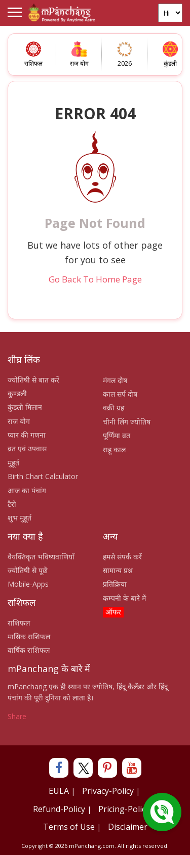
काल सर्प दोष (120, 394)
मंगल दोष (115, 380)
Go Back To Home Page (95, 279)
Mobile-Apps (28, 584)
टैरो (12, 504)
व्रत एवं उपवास (27, 448)
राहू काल (114, 449)
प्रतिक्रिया (115, 584)
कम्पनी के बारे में (124, 598)
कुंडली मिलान (25, 407)
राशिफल (19, 623)
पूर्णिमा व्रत (116, 435)
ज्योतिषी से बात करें (33, 380)
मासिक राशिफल (29, 636)
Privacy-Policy (108, 790)
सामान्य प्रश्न (118, 570)
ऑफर (113, 611)
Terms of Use (69, 826)
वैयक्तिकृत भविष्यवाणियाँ (41, 556)
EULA (59, 790)
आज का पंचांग (27, 490)
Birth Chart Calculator (43, 476)
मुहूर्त (13, 462)
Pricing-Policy (123, 809)
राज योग (19, 421)
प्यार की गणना (27, 435)
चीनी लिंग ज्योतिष (126, 421)
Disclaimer (127, 826)
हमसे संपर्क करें (122, 556)
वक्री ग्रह (113, 407)
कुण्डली (17, 393)
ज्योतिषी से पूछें (28, 570)
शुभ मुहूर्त (19, 517)
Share (17, 716)
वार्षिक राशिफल (29, 650)
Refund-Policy (59, 809)
